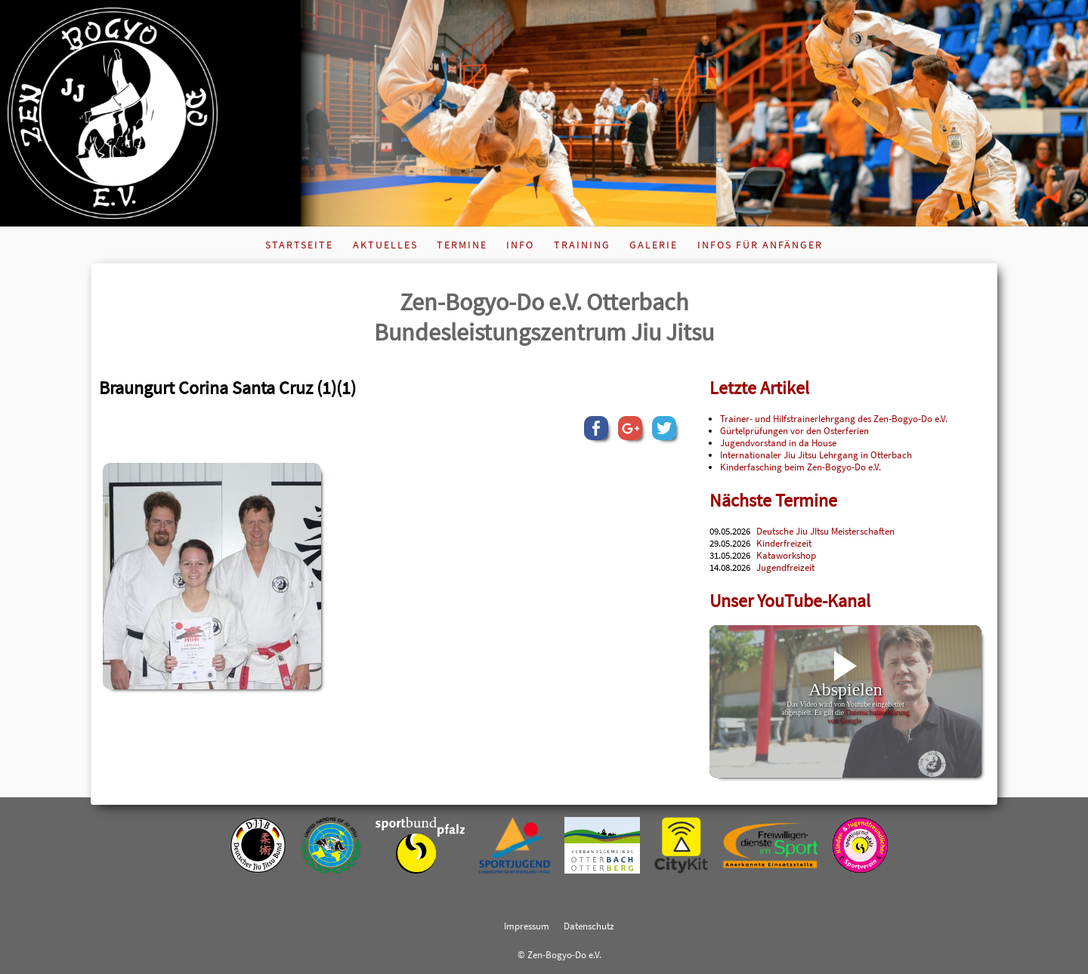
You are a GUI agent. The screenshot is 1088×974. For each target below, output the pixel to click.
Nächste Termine (773, 500)
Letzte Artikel (759, 387)
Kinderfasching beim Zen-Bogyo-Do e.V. (800, 467)
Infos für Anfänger (760, 244)
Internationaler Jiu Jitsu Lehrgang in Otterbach (816, 454)
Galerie (653, 244)
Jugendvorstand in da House (778, 442)
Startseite (299, 244)
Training (582, 244)
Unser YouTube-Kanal (789, 600)
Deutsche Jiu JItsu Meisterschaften (825, 531)
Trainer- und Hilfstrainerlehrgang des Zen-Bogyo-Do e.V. (833, 418)
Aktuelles (385, 244)
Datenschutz (589, 926)
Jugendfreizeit (785, 567)
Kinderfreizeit (783, 543)
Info (520, 244)
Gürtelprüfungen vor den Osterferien (794, 430)
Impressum (526, 926)
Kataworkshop (786, 555)
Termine (462, 244)
